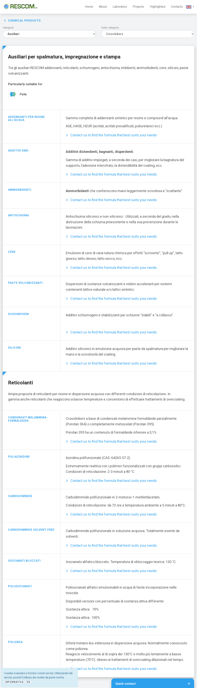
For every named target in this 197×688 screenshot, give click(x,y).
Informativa (14, 682)
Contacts (177, 6)
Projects (138, 6)
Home (89, 6)
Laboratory (120, 6)
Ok (28, 682)
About (103, 6)
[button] (190, 7)
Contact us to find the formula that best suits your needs (113, 135)
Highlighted (157, 6)
